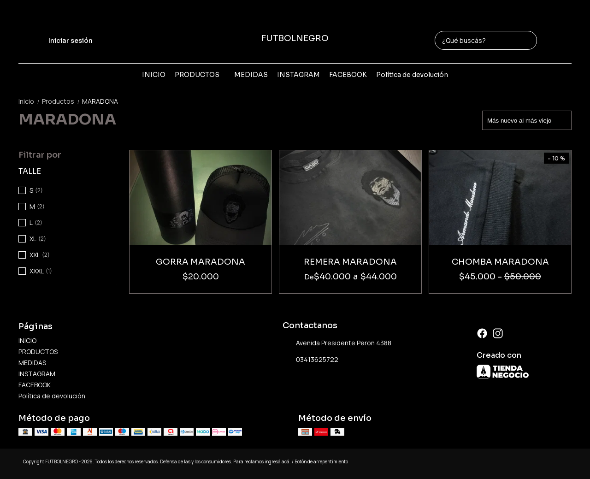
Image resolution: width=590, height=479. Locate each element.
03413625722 (310, 359)
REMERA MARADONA (350, 262)
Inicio (30, 101)
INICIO (153, 75)
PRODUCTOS (202, 75)
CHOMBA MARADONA (500, 262)
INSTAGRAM (298, 75)
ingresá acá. (278, 461)
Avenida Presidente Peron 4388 (337, 343)
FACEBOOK (348, 75)
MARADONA (100, 101)
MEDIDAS (251, 75)
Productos (62, 101)
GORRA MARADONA (200, 262)
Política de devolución (412, 75)
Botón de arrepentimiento (321, 461)
